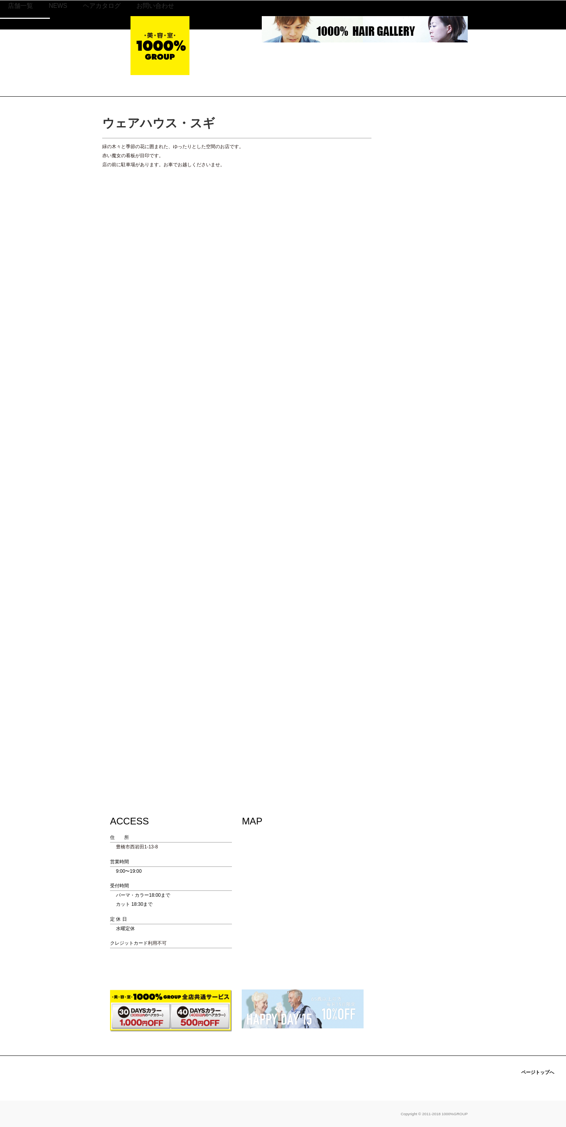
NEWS (279, 56)
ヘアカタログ (323, 56)
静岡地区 (241, 69)
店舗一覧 (241, 56)
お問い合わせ (376, 56)
